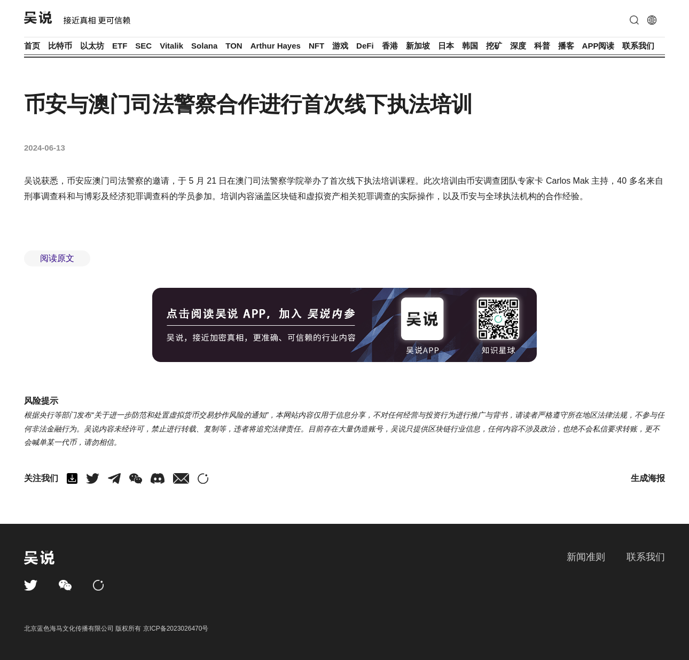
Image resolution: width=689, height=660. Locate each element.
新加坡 (418, 45)
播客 (566, 45)
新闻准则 (586, 557)
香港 (390, 45)
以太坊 (92, 45)
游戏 (340, 45)
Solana (204, 45)
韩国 (470, 45)
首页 (32, 45)
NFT (316, 45)
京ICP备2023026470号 (176, 628)
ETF (119, 45)
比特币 (60, 45)
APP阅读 (598, 45)
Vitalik (171, 45)
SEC (143, 45)
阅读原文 (57, 258)
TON (233, 45)
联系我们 (638, 45)
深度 (518, 45)
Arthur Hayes (275, 45)
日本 (446, 45)
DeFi (365, 45)
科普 (542, 45)
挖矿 (494, 45)
